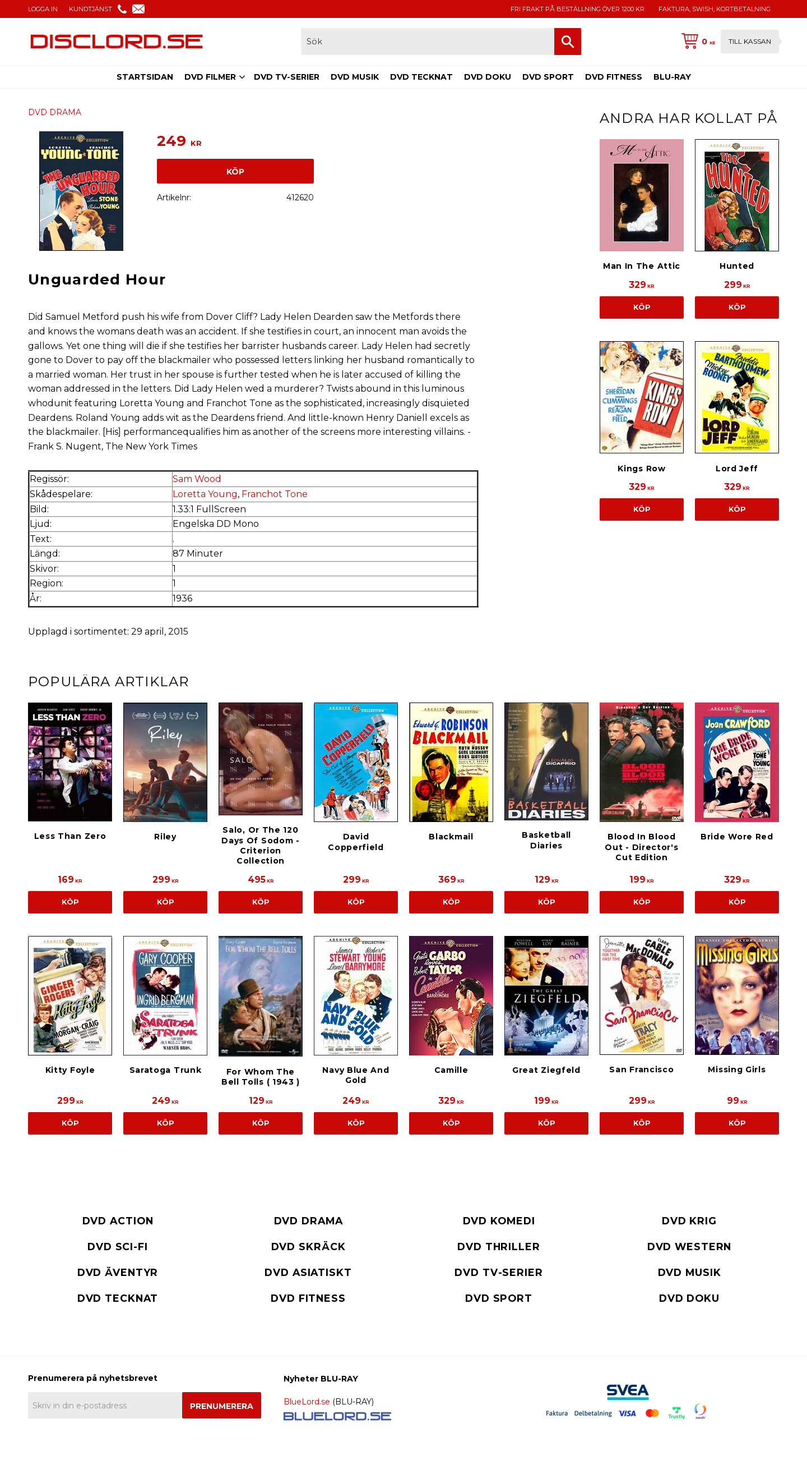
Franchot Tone (275, 494)
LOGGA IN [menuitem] (43, 9)
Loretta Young (205, 494)
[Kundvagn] (728, 41)
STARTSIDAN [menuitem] (145, 77)
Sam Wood (197, 479)
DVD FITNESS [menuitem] (613, 77)
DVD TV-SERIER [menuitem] (286, 77)
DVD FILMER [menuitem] (210, 77)
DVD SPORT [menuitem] (548, 77)
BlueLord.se (307, 1402)
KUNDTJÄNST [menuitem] (90, 9)
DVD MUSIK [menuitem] (355, 77)
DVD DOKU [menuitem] (487, 77)
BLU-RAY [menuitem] (672, 77)
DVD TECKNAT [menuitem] (421, 77)
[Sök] (567, 41)
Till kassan (750, 41)
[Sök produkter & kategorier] (427, 41)
